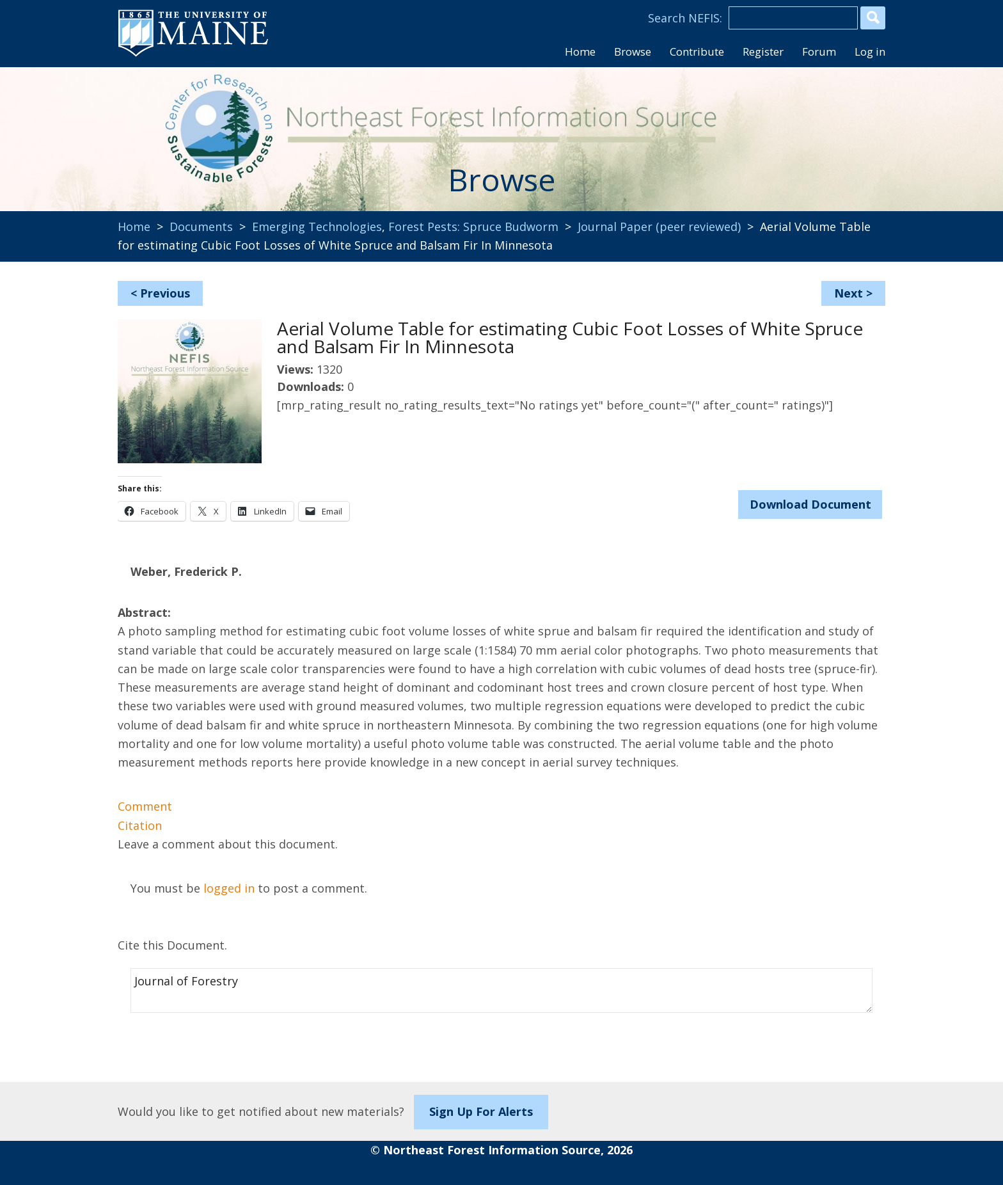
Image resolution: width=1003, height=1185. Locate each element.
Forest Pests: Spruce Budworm (473, 226)
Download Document (810, 504)
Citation (140, 825)
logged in (229, 888)
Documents (201, 226)
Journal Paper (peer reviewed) (659, 226)
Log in (870, 51)
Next (848, 293)
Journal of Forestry (501, 991)
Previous (165, 293)
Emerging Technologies (317, 226)
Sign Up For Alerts (481, 1111)
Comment (145, 806)
